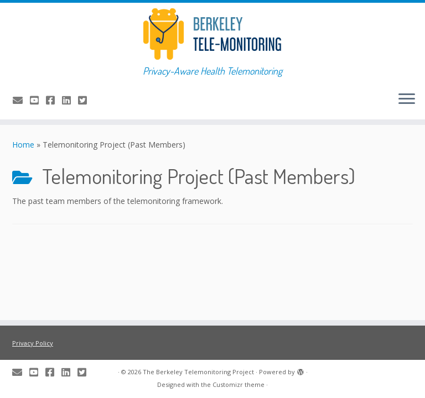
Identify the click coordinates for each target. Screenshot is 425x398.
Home (23, 144)
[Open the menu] (406, 99)
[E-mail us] (21, 100)
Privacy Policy (32, 343)
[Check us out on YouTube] (38, 100)
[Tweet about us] (86, 100)
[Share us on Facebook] (54, 100)
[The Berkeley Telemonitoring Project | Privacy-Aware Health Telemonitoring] (212, 34)
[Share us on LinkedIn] (70, 100)
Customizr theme (238, 384)
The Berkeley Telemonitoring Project (198, 372)
